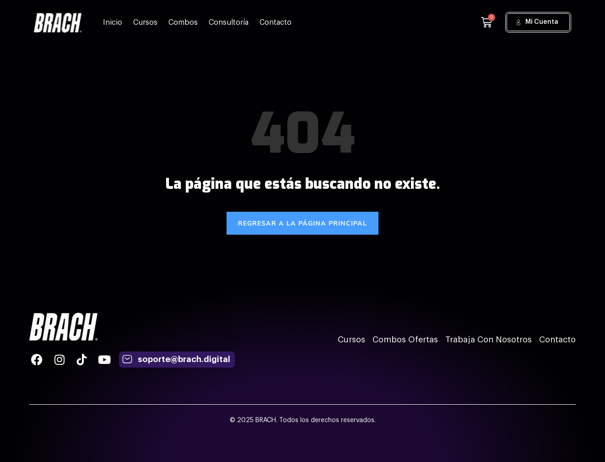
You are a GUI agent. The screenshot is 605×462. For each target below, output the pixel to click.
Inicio (112, 22)
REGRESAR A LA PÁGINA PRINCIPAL (302, 223)
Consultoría (228, 22)
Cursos (145, 22)
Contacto (275, 22)
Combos (183, 22)
